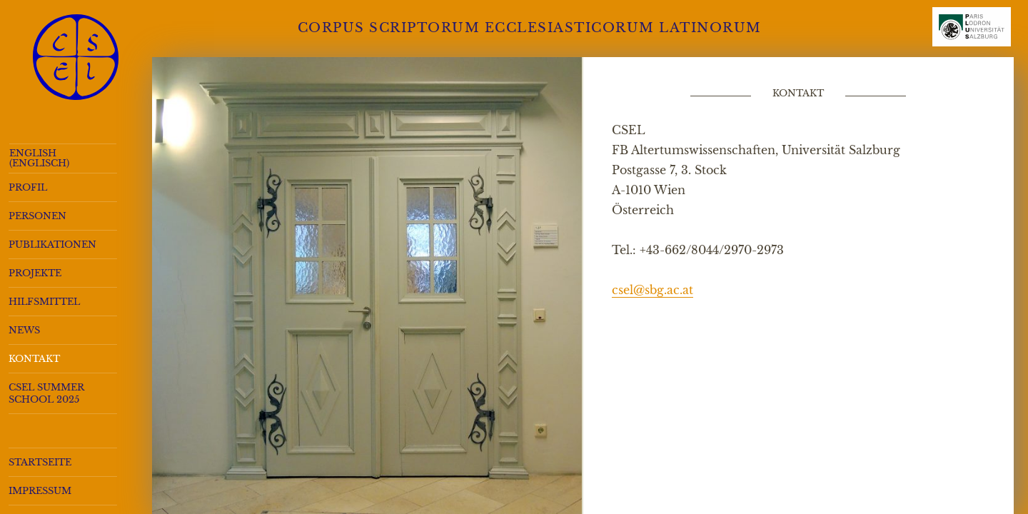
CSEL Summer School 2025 (46, 393)
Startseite (40, 462)
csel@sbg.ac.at (652, 290)
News (24, 330)
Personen (37, 216)
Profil (28, 187)
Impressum (40, 491)
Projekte (35, 273)
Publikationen (52, 244)
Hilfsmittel (44, 302)
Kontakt (34, 359)
